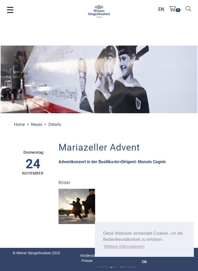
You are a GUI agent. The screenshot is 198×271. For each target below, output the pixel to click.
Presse (86, 261)
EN (161, 9)
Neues (36, 124)
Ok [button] (144, 262)
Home (19, 124)
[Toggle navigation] (10, 9)
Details (54, 124)
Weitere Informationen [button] (124, 246)
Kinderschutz (91, 255)
